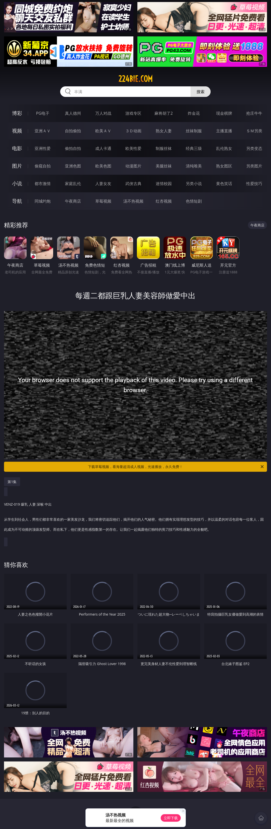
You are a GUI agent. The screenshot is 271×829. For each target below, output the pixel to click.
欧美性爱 (133, 148)
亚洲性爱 (43, 148)
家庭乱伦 (73, 183)
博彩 (17, 113)
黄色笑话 (224, 183)
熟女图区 (224, 166)
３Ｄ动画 (133, 131)
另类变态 (254, 148)
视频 (17, 130)
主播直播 (224, 131)
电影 (17, 148)
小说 (17, 183)
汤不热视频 (133, 201)
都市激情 (43, 183)
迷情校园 (164, 183)
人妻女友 (103, 183)
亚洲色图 (73, 166)
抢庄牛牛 (254, 113)
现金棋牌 (224, 113)
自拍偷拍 (73, 131)
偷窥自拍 (43, 166)
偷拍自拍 (73, 148)
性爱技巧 (254, 183)
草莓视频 (103, 201)
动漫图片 (133, 166)
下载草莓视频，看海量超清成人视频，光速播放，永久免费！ (176, 467)
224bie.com (135, 79)
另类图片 (254, 166)
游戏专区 (133, 113)
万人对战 (103, 113)
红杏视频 (164, 201)
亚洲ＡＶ (43, 131)
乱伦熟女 (224, 148)
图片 (17, 165)
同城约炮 (43, 201)
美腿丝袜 (164, 166)
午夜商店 (73, 201)
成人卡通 (103, 148)
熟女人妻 (164, 131)
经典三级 (194, 148)
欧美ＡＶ (103, 131)
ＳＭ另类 (254, 131)
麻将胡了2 (163, 113)
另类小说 (194, 183)
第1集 (12, 481)
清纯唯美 (194, 166)
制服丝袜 (164, 148)
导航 (17, 201)
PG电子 (42, 113)
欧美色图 (103, 166)
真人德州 (73, 113)
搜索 (201, 91)
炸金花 (194, 113)
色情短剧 (194, 201)
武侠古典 (133, 183)
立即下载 (171, 817)
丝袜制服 (194, 131)
